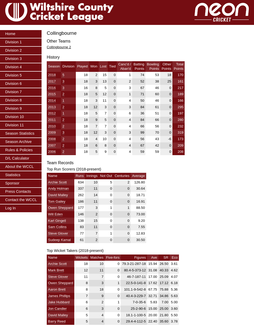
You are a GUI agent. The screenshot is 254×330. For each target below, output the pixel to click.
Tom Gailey (56, 201)
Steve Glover (58, 233)
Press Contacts (18, 191)
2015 (52, 94)
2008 (52, 139)
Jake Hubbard (59, 302)
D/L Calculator (17, 158)
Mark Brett (56, 270)
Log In (10, 208)
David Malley (58, 195)
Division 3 (13, 59)
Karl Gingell (57, 221)
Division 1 (13, 42)
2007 (52, 145)
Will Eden (55, 214)
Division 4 (13, 67)
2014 (52, 100)
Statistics (13, 175)
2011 (52, 120)
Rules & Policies (19, 150)
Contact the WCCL (21, 200)
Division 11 (14, 125)
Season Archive (18, 142)
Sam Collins (57, 227)
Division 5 (13, 75)
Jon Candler (57, 309)
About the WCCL (19, 166)
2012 (52, 113)
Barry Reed (56, 321)
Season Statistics (19, 133)
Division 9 (13, 108)
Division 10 (14, 117)
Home (10, 34)
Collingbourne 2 (59, 47)
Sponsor (12, 183)
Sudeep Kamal (59, 240)
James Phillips (59, 296)
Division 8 (13, 100)
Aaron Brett (56, 289)
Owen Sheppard (60, 208)
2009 (52, 132)
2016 (52, 88)
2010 (52, 126)
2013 (52, 107)
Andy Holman (58, 188)
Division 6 (13, 83)
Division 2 (13, 50)
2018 (52, 75)
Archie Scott (57, 182)
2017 (52, 81)
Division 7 (13, 92)
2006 (52, 152)
